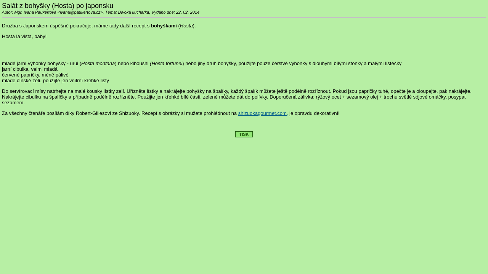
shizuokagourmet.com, (263, 113)
